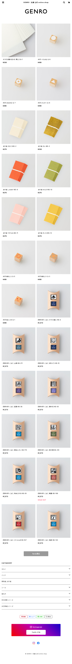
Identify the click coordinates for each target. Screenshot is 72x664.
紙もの (4, 594)
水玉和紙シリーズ (7, 606)
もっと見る (36, 554)
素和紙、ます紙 (6, 581)
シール (4, 587)
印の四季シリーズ (7, 600)
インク (4, 575)
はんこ (4, 569)
